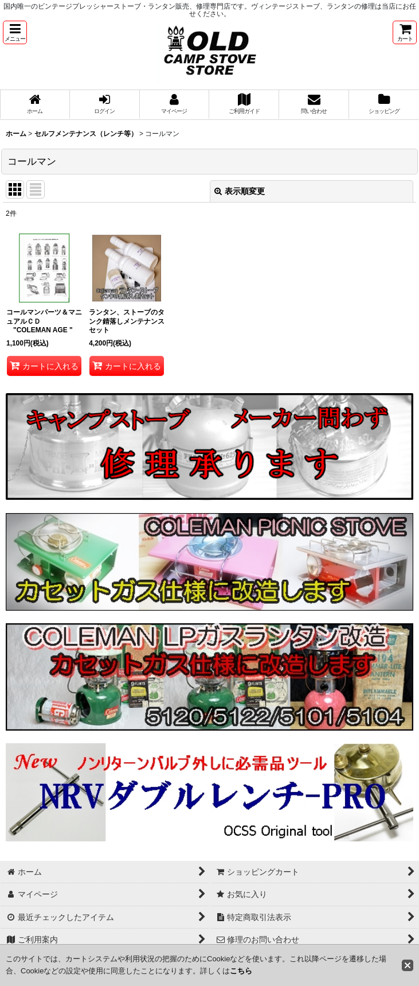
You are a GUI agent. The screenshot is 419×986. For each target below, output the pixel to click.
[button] (15, 32)
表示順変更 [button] (239, 191)
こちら (241, 970)
